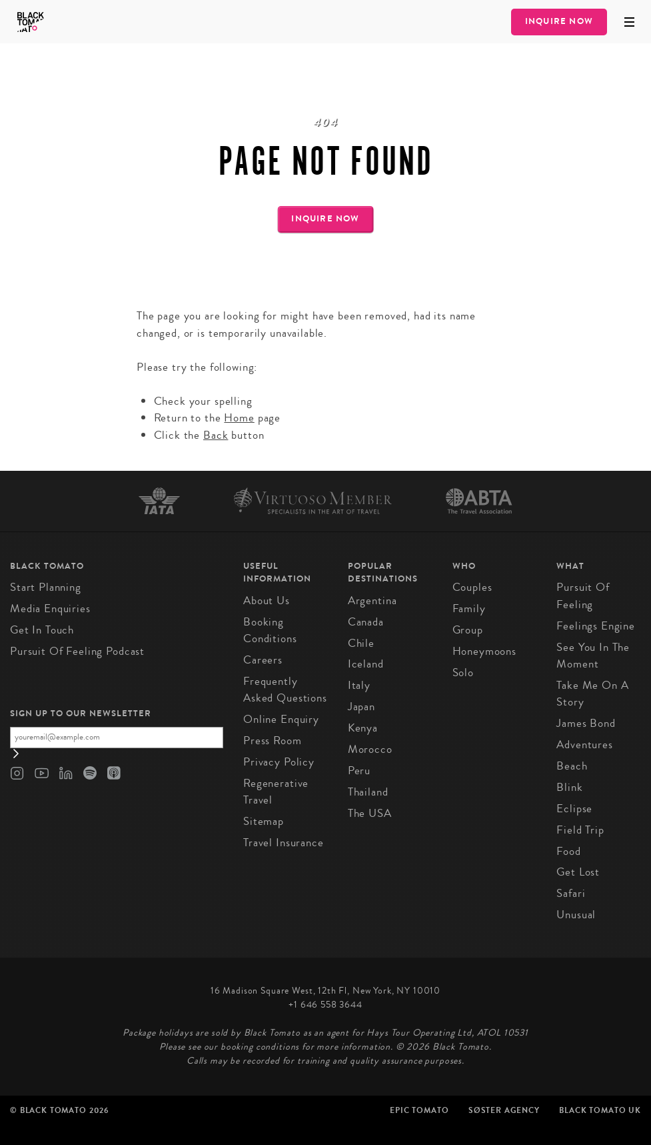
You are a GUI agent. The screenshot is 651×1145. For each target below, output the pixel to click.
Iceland (366, 664)
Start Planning (45, 587)
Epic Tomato (419, 1110)
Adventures (584, 744)
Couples (472, 587)
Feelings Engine (595, 626)
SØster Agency (504, 1110)
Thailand (368, 792)
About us (266, 600)
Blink (569, 787)
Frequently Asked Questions (285, 690)
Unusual (576, 914)
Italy (359, 685)
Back (215, 435)
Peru (359, 770)
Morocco (370, 749)
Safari (570, 893)
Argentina (372, 600)
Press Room (272, 740)
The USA (370, 813)
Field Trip (580, 830)
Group (467, 630)
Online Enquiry (281, 719)
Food (568, 851)
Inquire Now (559, 21)
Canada (366, 622)
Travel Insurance (283, 842)
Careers (263, 660)
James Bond (586, 723)
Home (239, 417)
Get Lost (578, 872)
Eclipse (574, 808)
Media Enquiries (50, 608)
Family (469, 608)
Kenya (363, 728)
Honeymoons (484, 651)
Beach (571, 766)
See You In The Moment (593, 656)
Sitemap (263, 821)
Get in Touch (42, 630)
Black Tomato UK (600, 1110)
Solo (463, 672)
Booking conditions (270, 631)
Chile (361, 643)
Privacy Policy (279, 762)
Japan (361, 706)
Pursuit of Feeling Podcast (77, 651)
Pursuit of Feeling (583, 596)
